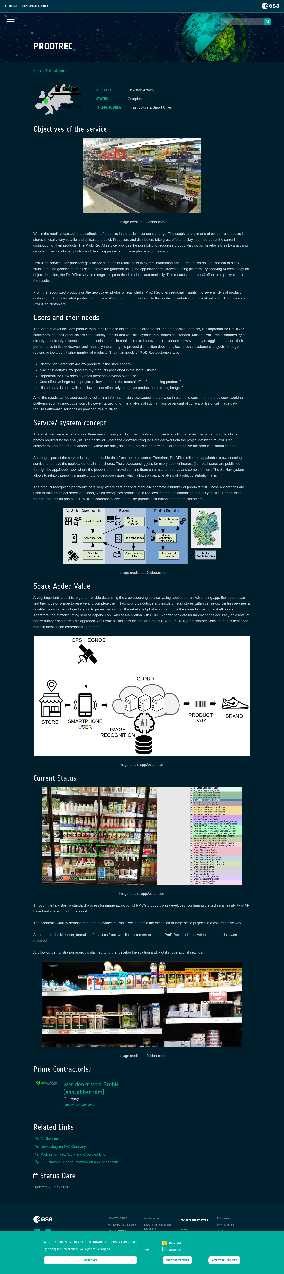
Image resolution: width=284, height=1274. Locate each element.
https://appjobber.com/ (78, 1104)
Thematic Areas (56, 70)
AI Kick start (50, 1139)
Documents (224, 1218)
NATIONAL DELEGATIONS (124, 1224)
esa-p (184, 1229)
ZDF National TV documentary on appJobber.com (79, 1162)
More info (90, 1260)
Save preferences (177, 1260)
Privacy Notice (225, 1224)
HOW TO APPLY (118, 1218)
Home (37, 70)
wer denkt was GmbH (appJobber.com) (91, 1088)
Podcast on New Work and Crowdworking (73, 1154)
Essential (175, 1243)
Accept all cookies (224, 1260)
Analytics (175, 1249)
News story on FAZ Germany (63, 1147)
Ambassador (152, 1218)
